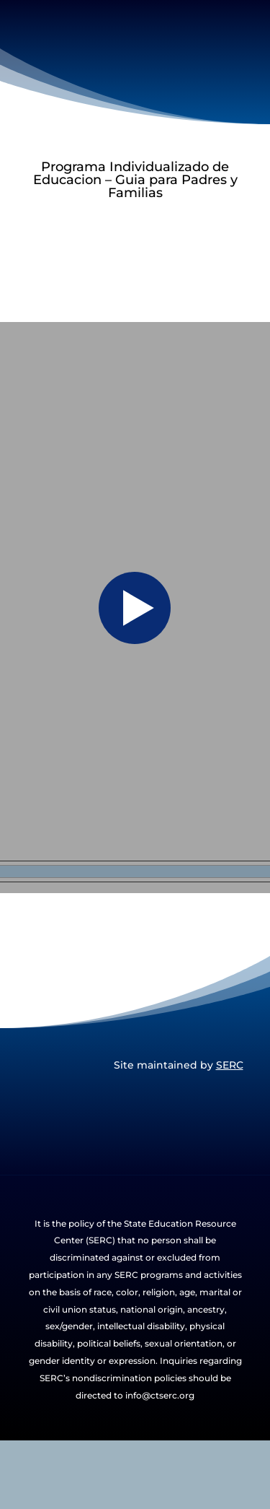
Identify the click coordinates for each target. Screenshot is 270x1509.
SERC (229, 1064)
